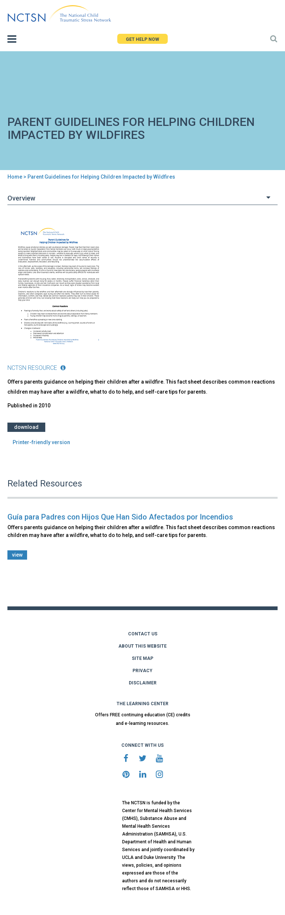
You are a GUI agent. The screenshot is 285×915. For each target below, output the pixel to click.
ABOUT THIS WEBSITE (142, 646)
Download (26, 427)
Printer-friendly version (41, 442)
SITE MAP (142, 658)
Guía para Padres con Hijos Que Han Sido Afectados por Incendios (120, 516)
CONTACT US (142, 633)
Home (14, 177)
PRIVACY (142, 670)
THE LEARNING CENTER (142, 703)
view (17, 555)
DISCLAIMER (143, 683)
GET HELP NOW (142, 39)
